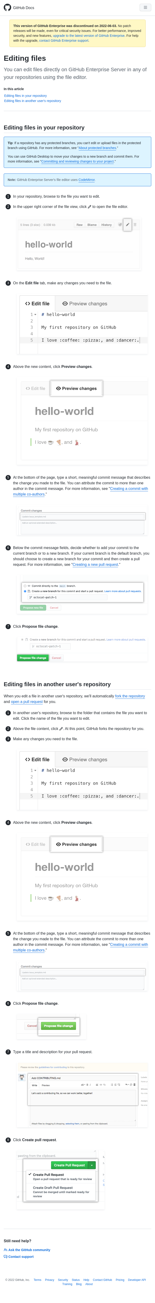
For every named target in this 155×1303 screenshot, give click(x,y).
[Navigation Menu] (145, 7)
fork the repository (130, 696)
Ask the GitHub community (27, 1250)
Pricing (120, 1280)
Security (63, 1280)
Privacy (49, 1280)
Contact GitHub (102, 1280)
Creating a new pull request (95, 565)
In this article (14, 89)
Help (86, 1280)
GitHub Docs (23, 8)
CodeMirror (87, 180)
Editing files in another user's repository (32, 101)
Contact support (19, 1257)
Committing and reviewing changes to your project (77, 161)
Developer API (137, 1280)
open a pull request (27, 702)
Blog (79, 1284)
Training (67, 1284)
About (89, 1284)
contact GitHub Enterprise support (63, 40)
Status (76, 1280)
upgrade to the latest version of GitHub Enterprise (88, 35)
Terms (37, 1280)
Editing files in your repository (25, 96)
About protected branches (97, 148)
